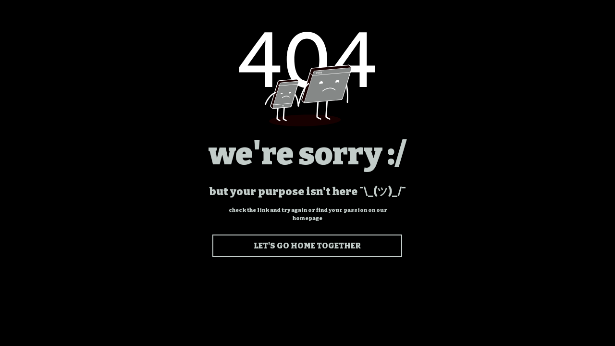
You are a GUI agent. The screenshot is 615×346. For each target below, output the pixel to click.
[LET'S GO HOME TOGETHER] (307, 246)
